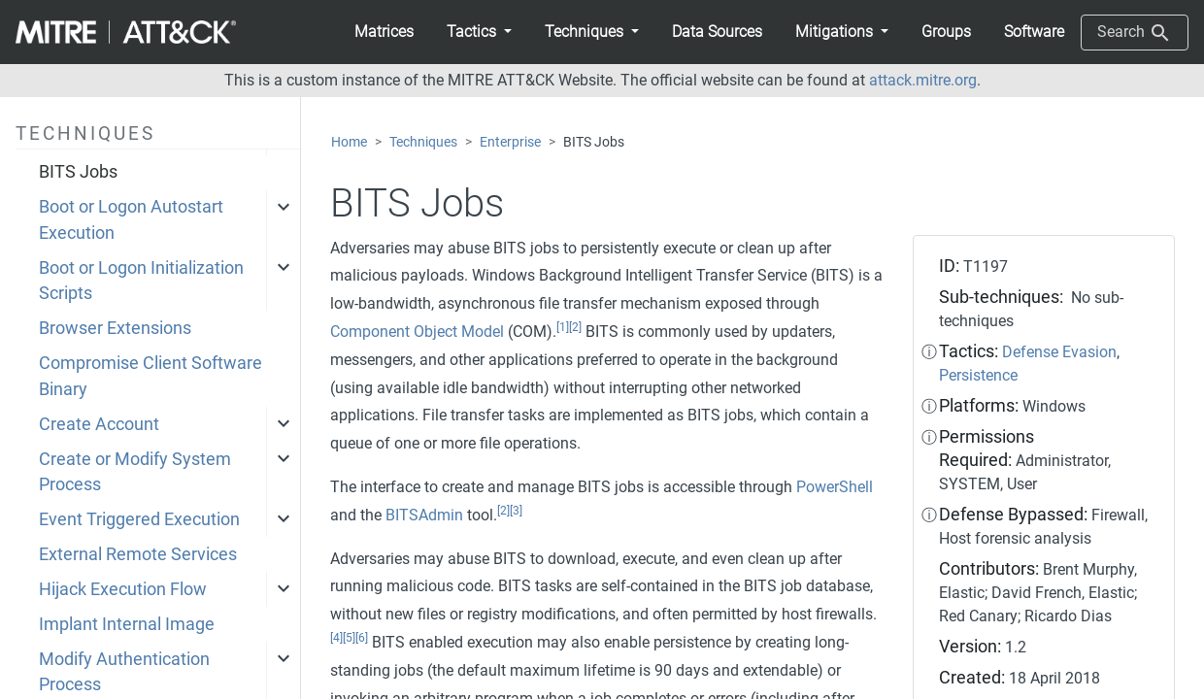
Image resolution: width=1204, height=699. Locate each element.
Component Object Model (417, 331)
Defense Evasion (1059, 352)
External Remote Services (138, 554)
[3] (516, 510)
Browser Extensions (115, 328)
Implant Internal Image (127, 624)
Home (349, 142)
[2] (575, 327)
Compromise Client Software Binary (150, 375)
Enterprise (510, 142)
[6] (361, 638)
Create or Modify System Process (135, 471)
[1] (562, 327)
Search (1134, 33)
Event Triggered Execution (139, 519)
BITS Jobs (78, 172)
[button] (479, 32)
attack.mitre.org (923, 80)
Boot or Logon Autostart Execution (131, 219)
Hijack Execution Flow (123, 589)
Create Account (99, 424)
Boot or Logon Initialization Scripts (141, 280)
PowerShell (834, 487)
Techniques (423, 142)
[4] (336, 638)
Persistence (978, 375)
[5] (349, 638)
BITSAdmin (424, 515)
